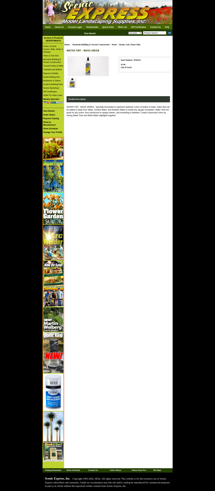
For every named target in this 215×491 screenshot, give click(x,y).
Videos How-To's (139, 470)
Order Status (115, 470)
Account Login (75, 27)
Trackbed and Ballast (52, 69)
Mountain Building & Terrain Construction (52, 60)
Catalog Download (53, 470)
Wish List (122, 27)
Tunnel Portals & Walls (53, 66)
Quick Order (108, 27)
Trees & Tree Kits (51, 56)
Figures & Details (50, 73)
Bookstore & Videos (52, 81)
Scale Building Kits (51, 77)
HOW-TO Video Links (52, 95)
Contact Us (155, 27)
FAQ (167, 27)
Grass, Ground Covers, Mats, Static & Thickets (53, 49)
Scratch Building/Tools (53, 84)
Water (114, 44)
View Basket (90, 33)
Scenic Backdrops (51, 88)
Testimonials (92, 27)
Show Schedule (73, 470)
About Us (59, 27)
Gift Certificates (138, 27)
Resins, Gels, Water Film (129, 44)
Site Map (157, 470)
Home (48, 27)
